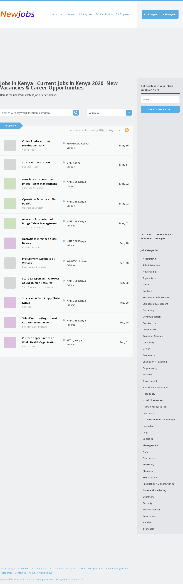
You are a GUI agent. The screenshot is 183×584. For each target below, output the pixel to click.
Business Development (155, 303)
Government (150, 381)
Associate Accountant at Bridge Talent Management (39, 181)
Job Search (23, 568)
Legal (146, 432)
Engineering (150, 368)
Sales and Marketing (154, 490)
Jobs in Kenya (67, 14)
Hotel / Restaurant (153, 400)
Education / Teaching (155, 361)
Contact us (20, 572)
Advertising (149, 271)
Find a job (169, 14)
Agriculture (149, 278)
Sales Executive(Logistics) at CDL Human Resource (39, 320)
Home (54, 14)
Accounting (149, 258)
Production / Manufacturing (159, 483)
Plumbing (148, 471)
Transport (148, 528)
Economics (149, 355)
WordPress (20, 579)
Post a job (151, 14)
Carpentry (148, 310)
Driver (146, 348)
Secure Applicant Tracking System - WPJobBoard (57, 579)
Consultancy (150, 329)
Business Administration (156, 297)
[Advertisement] (68, 53)
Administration (151, 265)
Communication (152, 316)
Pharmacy (148, 464)
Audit (146, 284)
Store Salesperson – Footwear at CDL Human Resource (40, 280)
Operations (149, 458)
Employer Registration (117, 568)
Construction (150, 323)
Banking (147, 291)
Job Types (71, 568)
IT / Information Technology (159, 419)
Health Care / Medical (155, 387)
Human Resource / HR (155, 406)
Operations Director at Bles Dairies (39, 201)
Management (150, 445)
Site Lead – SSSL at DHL (36, 162)
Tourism (147, 522)
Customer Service (153, 336)
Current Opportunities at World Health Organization (39, 340)
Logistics (148, 438)
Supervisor (149, 516)
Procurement (150, 477)
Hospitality (149, 393)
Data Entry (149, 342)
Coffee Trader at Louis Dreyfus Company (36, 143)
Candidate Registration (90, 568)
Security (147, 503)
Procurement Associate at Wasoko (38, 261)
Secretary (148, 496)
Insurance (148, 413)
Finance (147, 374)
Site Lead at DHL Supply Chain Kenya (41, 300)
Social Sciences (151, 509)
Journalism (149, 426)
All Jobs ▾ (10, 125)
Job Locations (56, 568)
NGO (145, 451)
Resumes (7, 572)
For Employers (123, 14)
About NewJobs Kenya (41, 572)
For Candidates (104, 14)
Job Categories (85, 14)
